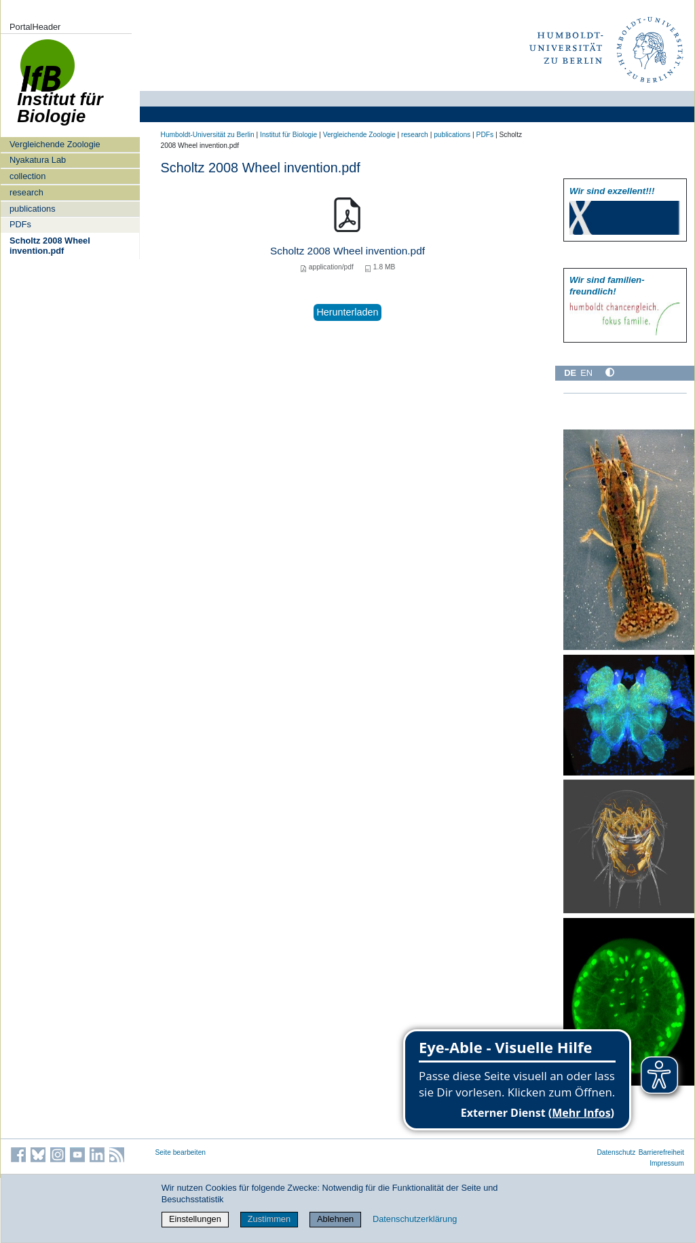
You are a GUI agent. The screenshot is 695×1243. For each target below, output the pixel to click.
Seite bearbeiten (180, 1152)
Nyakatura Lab (38, 160)
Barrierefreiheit (661, 1152)
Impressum (667, 1163)
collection (27, 176)
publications (33, 209)
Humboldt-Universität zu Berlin (208, 134)
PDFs (20, 224)
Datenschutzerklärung (415, 1219)
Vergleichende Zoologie (55, 144)
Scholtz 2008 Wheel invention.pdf (50, 245)
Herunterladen (347, 312)
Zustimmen (269, 1219)
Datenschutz (616, 1152)
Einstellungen (195, 1219)
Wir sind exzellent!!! (611, 191)
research (26, 192)
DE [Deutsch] (570, 373)
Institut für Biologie (288, 134)
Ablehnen (335, 1219)
